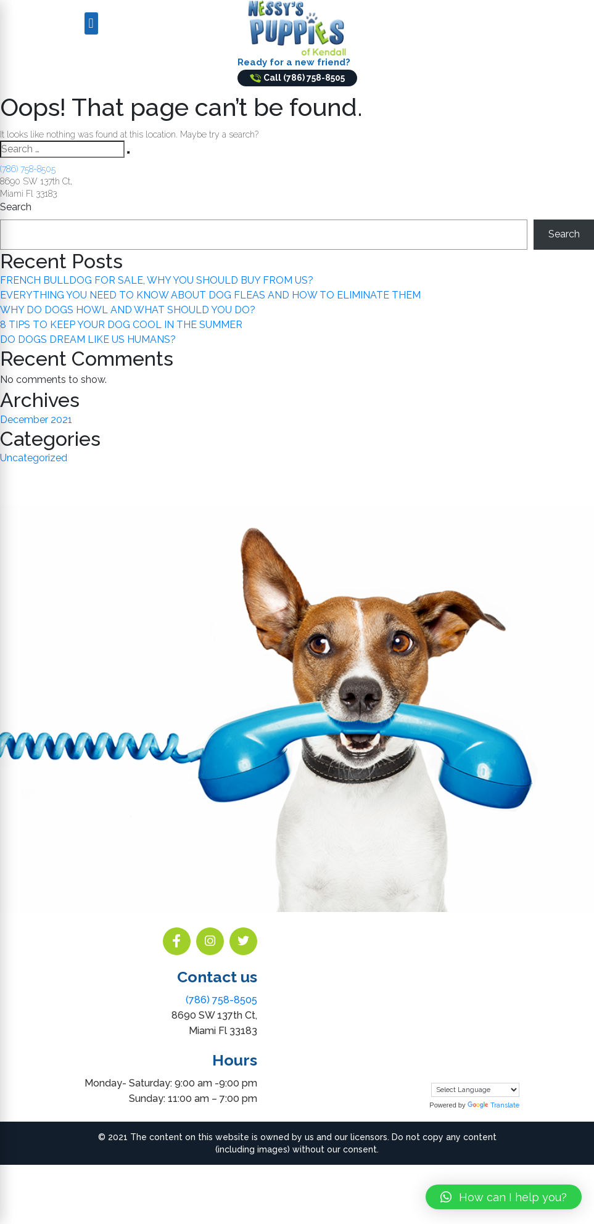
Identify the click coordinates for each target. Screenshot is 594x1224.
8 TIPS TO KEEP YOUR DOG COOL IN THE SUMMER (121, 325)
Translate (493, 1105)
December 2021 (36, 419)
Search (15, 207)
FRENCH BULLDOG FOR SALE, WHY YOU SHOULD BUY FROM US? (156, 280)
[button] (504, 1197)
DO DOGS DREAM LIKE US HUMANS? (88, 339)
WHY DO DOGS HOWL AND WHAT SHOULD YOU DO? (127, 310)
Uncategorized (33, 458)
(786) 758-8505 (28, 169)
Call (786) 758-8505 (297, 78)
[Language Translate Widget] (475, 1090)
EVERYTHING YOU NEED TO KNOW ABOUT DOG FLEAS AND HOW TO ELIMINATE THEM (210, 295)
